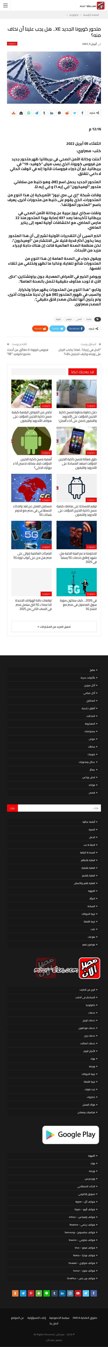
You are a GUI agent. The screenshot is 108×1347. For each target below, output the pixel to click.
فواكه (92, 785)
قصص (92, 792)
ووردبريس (90, 1178)
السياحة (91, 906)
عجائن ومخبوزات (87, 762)
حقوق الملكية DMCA (85, 1317)
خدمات (91, 1012)
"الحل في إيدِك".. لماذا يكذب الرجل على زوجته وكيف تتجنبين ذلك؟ (80, 352)
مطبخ (92, 670)
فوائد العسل (88, 1104)
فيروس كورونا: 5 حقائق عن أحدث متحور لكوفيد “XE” (27, 352)
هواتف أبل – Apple (85, 1201)
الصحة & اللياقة (87, 852)
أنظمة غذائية (88, 822)
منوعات (91, 937)
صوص (92, 739)
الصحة (89, 319)
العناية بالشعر (88, 875)
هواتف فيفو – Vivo (85, 1247)
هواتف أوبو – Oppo (84, 1209)
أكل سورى (89, 685)
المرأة (92, 898)
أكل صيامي (89, 693)
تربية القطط (89, 921)
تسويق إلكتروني (86, 1194)
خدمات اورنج (89, 1020)
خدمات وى (89, 1035)
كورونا (58, 319)
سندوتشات (89, 731)
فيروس (69, 319)
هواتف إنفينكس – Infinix (82, 1217)
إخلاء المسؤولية (36, 1317)
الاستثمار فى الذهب (85, 997)
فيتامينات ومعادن (86, 1112)
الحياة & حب (89, 845)
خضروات (91, 1097)
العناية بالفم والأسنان (84, 883)
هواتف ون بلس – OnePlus (81, 1278)
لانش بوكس (88, 777)
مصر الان (50, 1340)
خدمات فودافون (86, 1028)
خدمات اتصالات (87, 1043)
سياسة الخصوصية (59, 1317)
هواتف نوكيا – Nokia (84, 1255)
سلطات (91, 746)
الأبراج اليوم (89, 1051)
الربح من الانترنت (87, 989)
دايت (93, 929)
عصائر (92, 769)
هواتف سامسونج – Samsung (80, 1232)
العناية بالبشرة (88, 868)
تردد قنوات (89, 1089)
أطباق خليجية (88, 708)
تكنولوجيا (12, 43)
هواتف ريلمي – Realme (82, 1224)
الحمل (92, 837)
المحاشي (90, 700)
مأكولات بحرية (88, 677)
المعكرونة (90, 723)
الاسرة (92, 829)
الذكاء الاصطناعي (86, 1186)
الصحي (79, 319)
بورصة (92, 1066)
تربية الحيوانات (88, 914)
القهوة (91, 891)
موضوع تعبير (88, 944)
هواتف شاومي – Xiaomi (82, 1240)
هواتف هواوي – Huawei (82, 1263)
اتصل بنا (54, 1323)
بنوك (93, 1058)
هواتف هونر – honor (84, 1270)
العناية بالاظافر (88, 860)
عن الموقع (17, 1317)
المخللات (90, 716)
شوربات (91, 754)
